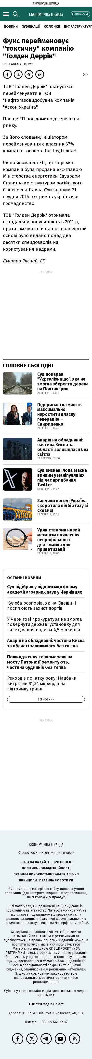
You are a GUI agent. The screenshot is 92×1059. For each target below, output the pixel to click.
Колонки (52, 26)
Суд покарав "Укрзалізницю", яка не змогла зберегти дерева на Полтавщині (63, 381)
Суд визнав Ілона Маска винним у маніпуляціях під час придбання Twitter (62, 477)
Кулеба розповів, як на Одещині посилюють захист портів (41, 605)
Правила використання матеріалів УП (46, 874)
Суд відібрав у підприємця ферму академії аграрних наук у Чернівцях (44, 589)
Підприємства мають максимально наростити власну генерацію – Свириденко (59, 414)
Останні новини (24, 577)
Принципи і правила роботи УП (46, 880)
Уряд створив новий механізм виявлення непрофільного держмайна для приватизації (58, 539)
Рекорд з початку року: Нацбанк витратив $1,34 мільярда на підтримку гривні (41, 683)
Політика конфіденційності (46, 868)
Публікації (31, 26)
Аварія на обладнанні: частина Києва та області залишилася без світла (62, 447)
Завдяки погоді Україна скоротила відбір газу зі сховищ (62, 505)
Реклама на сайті (34, 862)
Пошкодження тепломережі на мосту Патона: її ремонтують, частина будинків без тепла (39, 662)
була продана (40, 169)
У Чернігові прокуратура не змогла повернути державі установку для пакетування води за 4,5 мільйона (44, 624)
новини (11, 26)
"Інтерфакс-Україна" (64, 910)
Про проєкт (63, 862)
